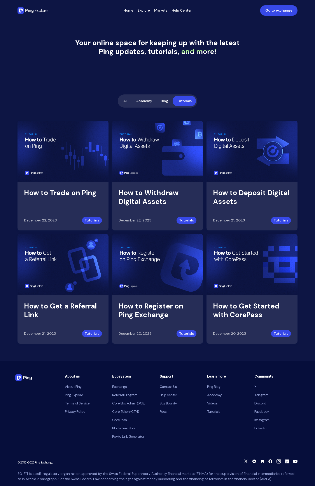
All (125, 101)
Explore (144, 10)
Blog (164, 101)
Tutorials (184, 101)
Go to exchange (278, 10)
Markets (160, 10)
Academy (144, 101)
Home (128, 10)
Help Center (182, 10)
